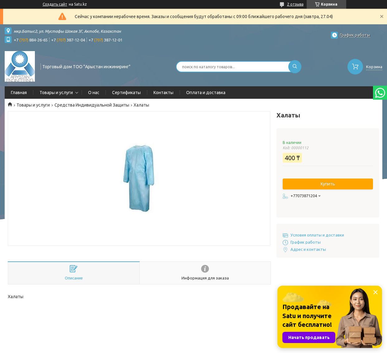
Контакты (163, 92)
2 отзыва (295, 4)
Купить (328, 183)
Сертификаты (126, 92)
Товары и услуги (56, 92)
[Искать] (294, 66)
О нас (93, 92)
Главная (19, 92)
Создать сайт (55, 4)
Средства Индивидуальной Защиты (91, 105)
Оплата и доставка (205, 92)
